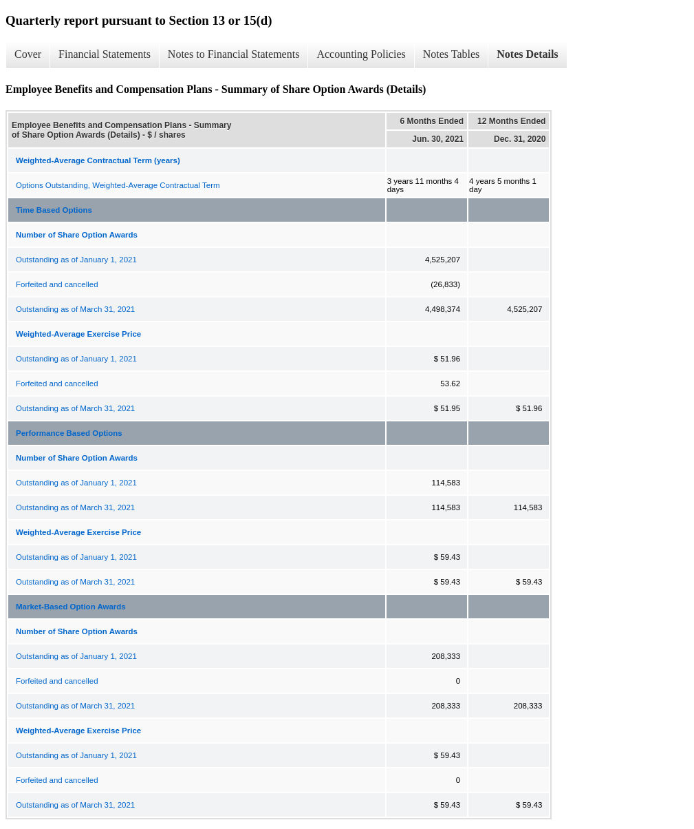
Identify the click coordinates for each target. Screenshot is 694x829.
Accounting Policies (360, 54)
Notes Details (527, 54)
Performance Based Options (69, 433)
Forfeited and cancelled (57, 284)
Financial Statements (104, 54)
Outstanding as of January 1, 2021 (76, 259)
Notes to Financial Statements (234, 54)
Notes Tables (451, 54)
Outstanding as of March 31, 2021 (75, 309)
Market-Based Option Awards (71, 606)
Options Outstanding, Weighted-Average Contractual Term (118, 185)
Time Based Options (54, 210)
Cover (27, 54)
